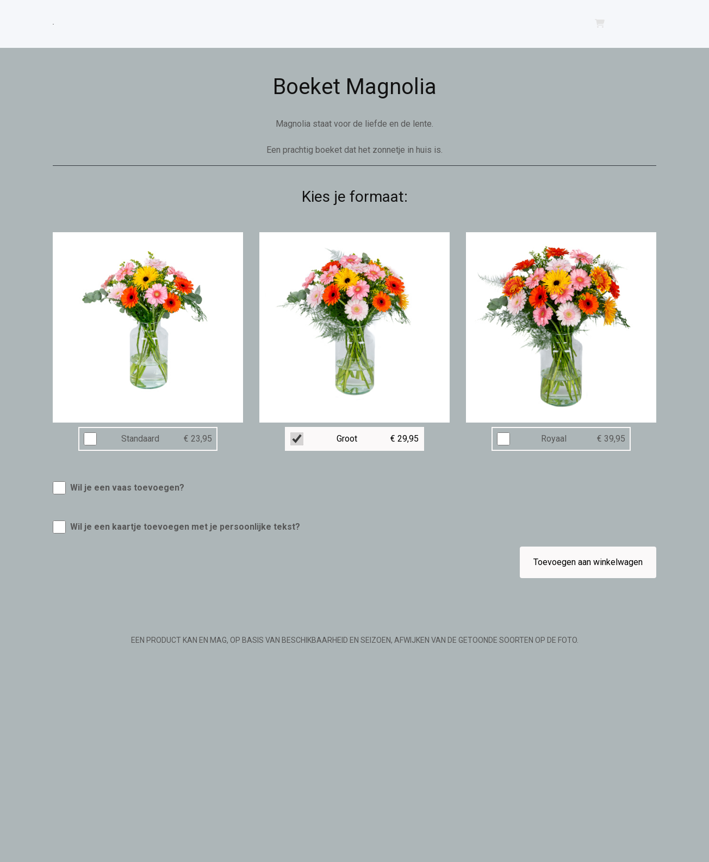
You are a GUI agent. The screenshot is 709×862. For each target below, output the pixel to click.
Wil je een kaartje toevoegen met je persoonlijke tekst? (185, 527)
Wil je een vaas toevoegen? (127, 487)
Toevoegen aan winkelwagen (588, 562)
